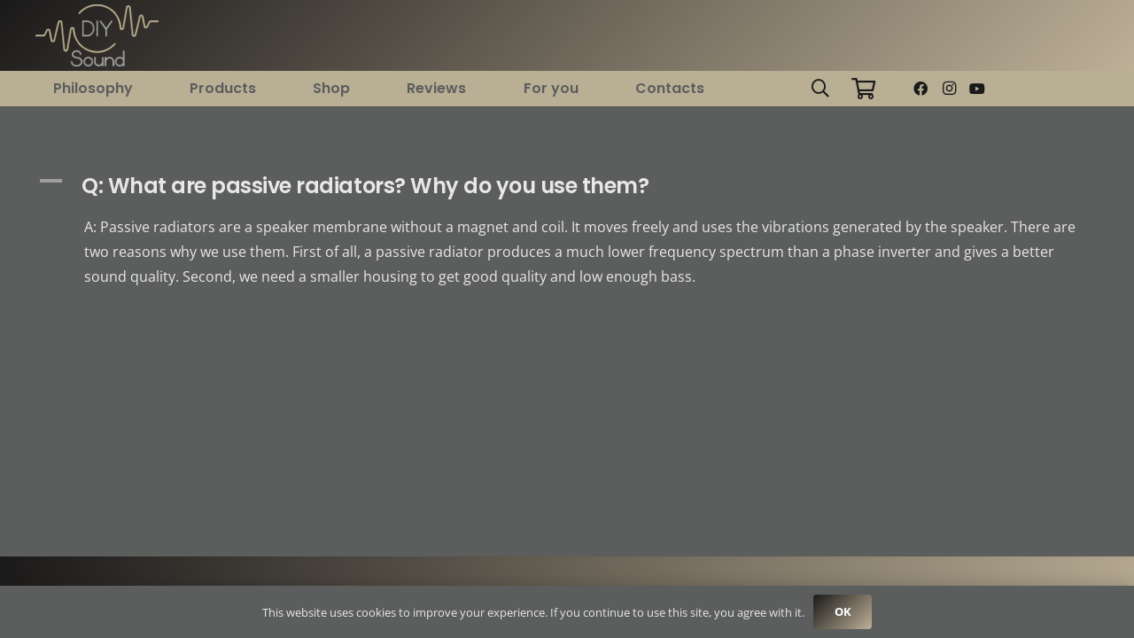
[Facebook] (920, 88)
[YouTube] (977, 88)
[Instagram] (949, 88)
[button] (820, 89)
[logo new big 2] (97, 35)
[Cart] (863, 89)
